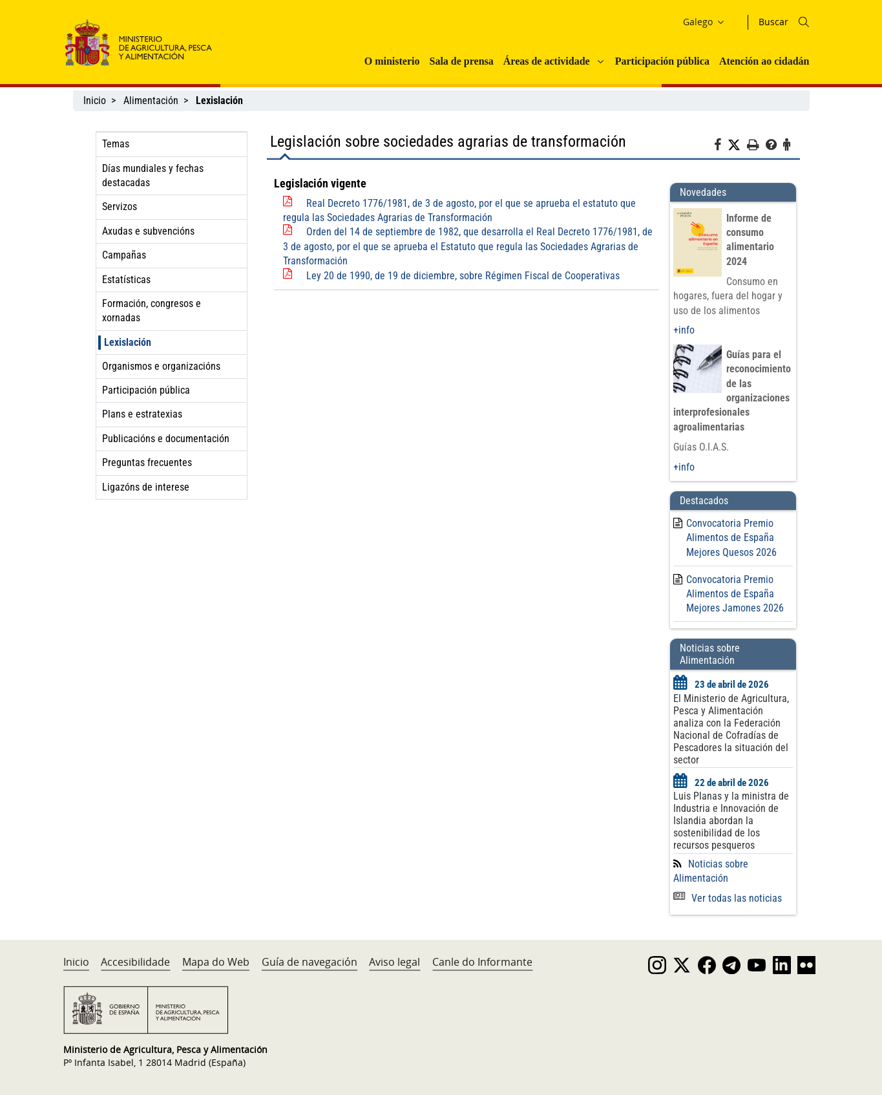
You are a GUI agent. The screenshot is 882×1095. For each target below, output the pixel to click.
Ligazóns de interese (145, 487)
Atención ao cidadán (764, 61)
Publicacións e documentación (165, 438)
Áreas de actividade (546, 61)
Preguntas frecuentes (147, 462)
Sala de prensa (461, 61)
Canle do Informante (482, 962)
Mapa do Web (215, 962)
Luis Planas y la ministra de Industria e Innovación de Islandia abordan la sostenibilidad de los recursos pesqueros (731, 820)
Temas (115, 144)
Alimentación (150, 100)
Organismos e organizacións (161, 366)
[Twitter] (737, 145)
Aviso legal (394, 962)
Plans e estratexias (142, 414)
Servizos (119, 206)
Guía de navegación (309, 962)
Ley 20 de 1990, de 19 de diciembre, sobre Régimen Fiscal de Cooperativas (463, 276)
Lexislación (127, 342)
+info (684, 330)
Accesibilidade (135, 962)
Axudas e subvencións (148, 231)
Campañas (124, 255)
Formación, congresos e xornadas (151, 310)
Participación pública (662, 61)
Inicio (94, 100)
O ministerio (392, 61)
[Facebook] (721, 146)
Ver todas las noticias (727, 898)
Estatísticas (126, 279)
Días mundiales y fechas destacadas (153, 175)
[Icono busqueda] (804, 22)
